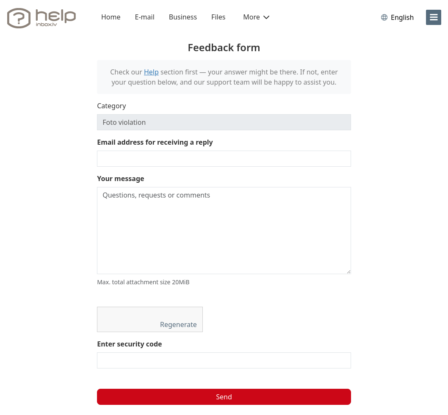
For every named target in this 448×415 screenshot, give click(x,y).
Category (111, 105)
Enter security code (129, 344)
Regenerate (179, 324)
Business (183, 17)
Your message (120, 178)
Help (151, 72)
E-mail (145, 17)
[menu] (433, 17)
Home (111, 17)
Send (224, 396)
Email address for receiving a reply (155, 142)
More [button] (256, 17)
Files (218, 17)
